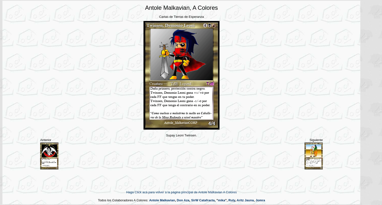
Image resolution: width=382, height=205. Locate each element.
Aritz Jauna (245, 200)
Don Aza (183, 200)
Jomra (260, 200)
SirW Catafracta (203, 200)
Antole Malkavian (162, 200)
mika (221, 200)
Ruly (232, 200)
